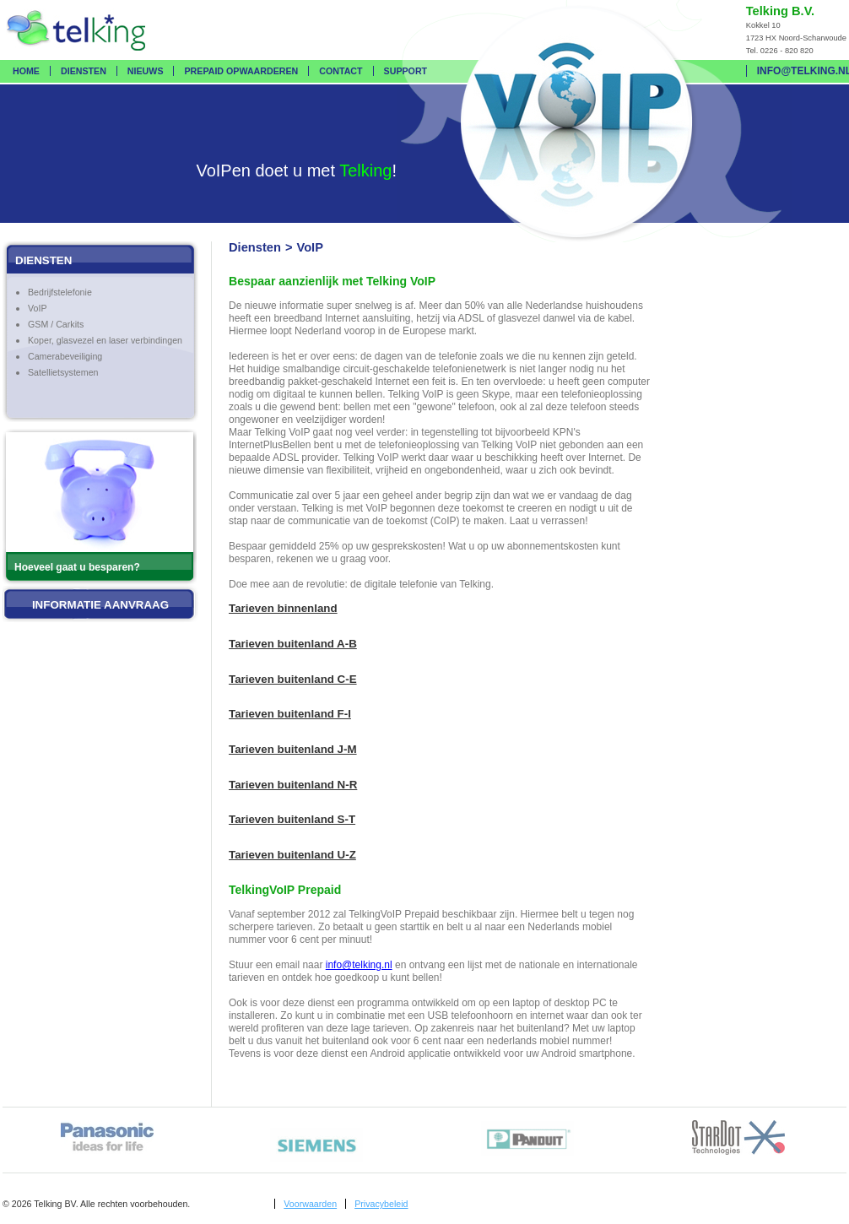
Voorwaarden (310, 1204)
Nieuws (145, 71)
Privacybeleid (381, 1204)
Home (26, 71)
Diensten (83, 71)
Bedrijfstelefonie (60, 292)
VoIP (37, 308)
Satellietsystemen (63, 372)
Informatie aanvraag (100, 604)
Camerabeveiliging (65, 356)
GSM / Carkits (56, 324)
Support (406, 71)
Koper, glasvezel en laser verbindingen (105, 340)
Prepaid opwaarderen (241, 71)
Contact (340, 71)
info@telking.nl (359, 965)
